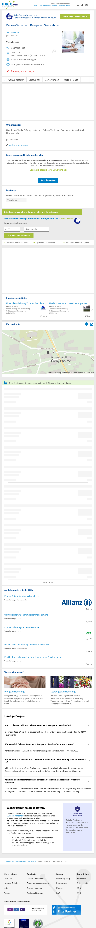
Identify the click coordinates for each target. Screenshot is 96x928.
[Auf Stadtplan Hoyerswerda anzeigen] (91, 324)
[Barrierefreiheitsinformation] (87, 5)
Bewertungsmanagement (38, 883)
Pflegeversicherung (14, 691)
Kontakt (59, 888)
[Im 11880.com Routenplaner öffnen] (86, 323)
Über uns (8, 878)
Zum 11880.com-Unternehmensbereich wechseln (52, 5)
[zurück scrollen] (4, 79)
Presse (7, 893)
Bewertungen (52, 79)
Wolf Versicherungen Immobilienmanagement (26, 614)
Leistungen (34, 79)
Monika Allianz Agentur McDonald (20, 596)
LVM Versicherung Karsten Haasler (20, 627)
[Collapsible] (89, 725)
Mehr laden (48, 582)
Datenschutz (82, 883)
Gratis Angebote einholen (75, 16)
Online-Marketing (34, 888)
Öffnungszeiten (16, 79)
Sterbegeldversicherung (63, 691)
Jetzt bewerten (48, 180)
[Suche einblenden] (79, 5)
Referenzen (61, 883)
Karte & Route (71, 79)
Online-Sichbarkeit (35, 878)
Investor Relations (12, 883)
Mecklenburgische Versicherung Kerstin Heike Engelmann (31, 657)
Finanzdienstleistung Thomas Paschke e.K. (26, 303)
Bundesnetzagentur (15, 815)
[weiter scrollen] (92, 79)
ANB (79, 893)
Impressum (81, 878)
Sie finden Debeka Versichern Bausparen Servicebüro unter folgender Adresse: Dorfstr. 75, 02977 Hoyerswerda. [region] (45, 733)
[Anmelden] (83, 5)
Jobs (6, 888)
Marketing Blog (63, 878)
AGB (79, 888)
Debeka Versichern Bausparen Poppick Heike (25, 644)
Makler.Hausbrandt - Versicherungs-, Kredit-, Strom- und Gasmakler (69, 303)
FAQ (58, 893)
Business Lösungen (35, 893)
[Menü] (92, 5)
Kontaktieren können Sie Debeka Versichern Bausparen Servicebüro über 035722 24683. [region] (41, 750)
